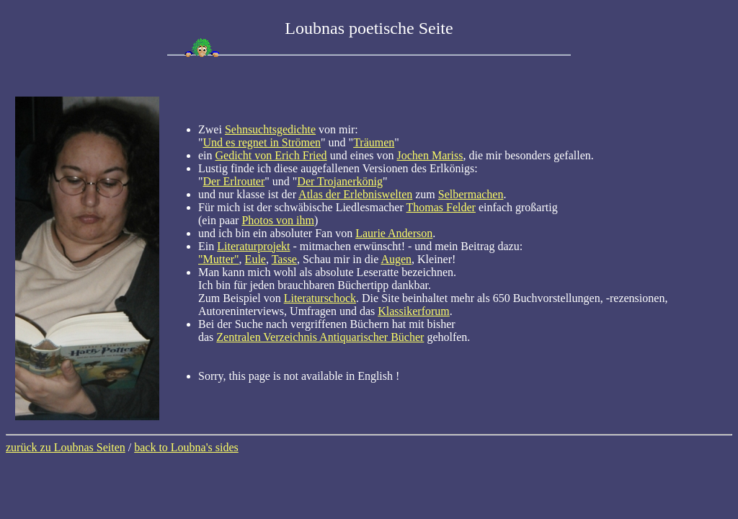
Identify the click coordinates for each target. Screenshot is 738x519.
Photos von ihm (277, 220)
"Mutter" (218, 259)
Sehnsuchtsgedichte (270, 129)
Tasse (284, 259)
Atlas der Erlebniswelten (355, 194)
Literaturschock (320, 298)
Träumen (373, 142)
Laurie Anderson (393, 233)
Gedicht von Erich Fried (271, 155)
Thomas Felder (441, 207)
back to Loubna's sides (186, 447)
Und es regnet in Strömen (262, 142)
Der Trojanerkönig (340, 181)
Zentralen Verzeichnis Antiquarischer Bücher (320, 337)
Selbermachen (471, 194)
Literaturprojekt (253, 246)
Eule (255, 259)
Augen (396, 259)
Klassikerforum (414, 311)
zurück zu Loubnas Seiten (65, 447)
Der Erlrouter (234, 181)
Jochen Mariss (430, 155)
